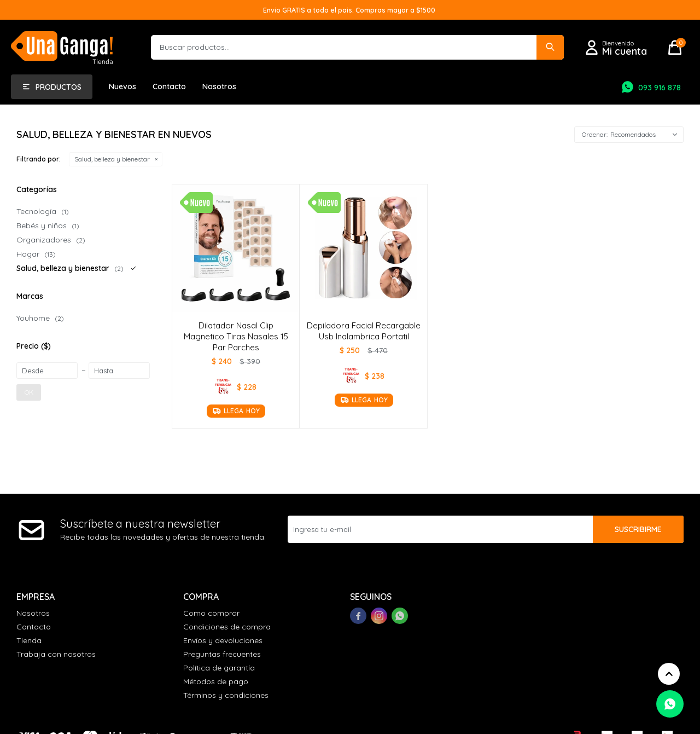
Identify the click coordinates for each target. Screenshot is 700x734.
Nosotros (219, 86)
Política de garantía (219, 668)
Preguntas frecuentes (222, 654)
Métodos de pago (215, 681)
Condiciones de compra (227, 627)
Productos (58, 87)
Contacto (169, 86)
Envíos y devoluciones (222, 640)
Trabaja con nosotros (56, 654)
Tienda (29, 640)
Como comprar (211, 613)
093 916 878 (659, 88)
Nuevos (122, 86)
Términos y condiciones (226, 695)
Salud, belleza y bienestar (112, 159)
